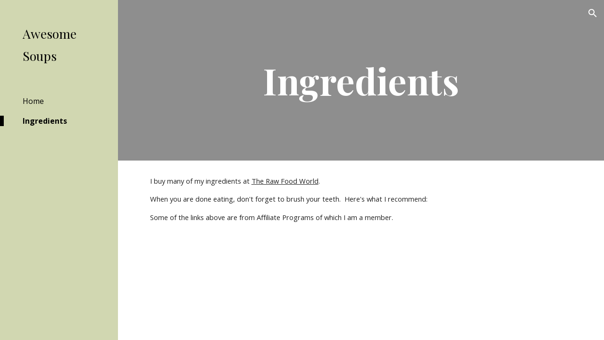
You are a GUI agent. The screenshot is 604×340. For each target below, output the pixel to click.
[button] (592, 13)
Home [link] (33, 101)
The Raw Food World (285, 181)
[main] (360, 80)
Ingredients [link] (45, 121)
